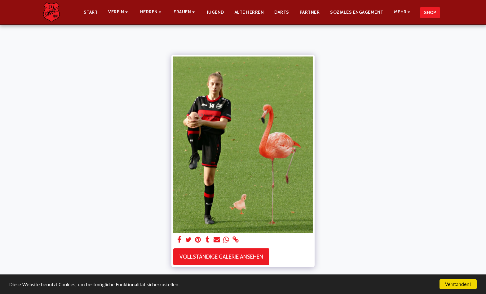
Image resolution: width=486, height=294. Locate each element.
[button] (119, 12)
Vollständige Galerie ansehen (221, 256)
